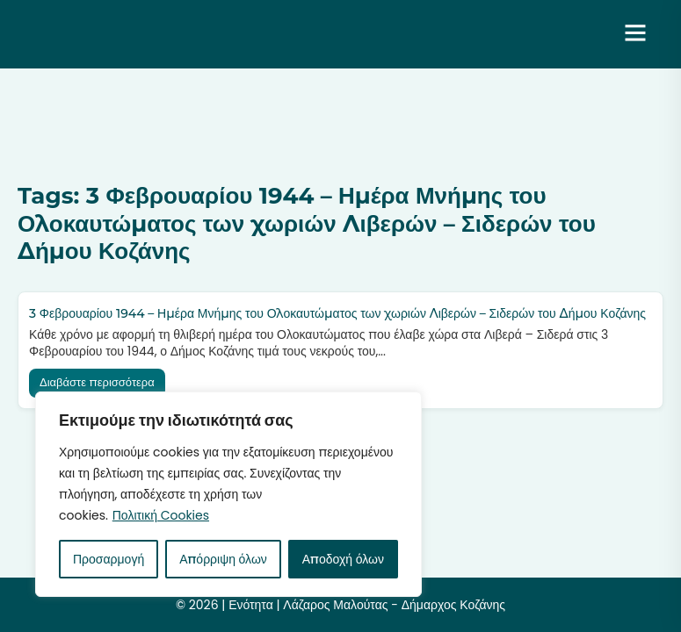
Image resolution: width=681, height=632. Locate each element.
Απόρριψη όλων (223, 559)
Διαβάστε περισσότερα (97, 382)
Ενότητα (250, 605)
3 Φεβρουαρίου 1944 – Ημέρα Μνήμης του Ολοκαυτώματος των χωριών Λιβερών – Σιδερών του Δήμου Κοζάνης (337, 313)
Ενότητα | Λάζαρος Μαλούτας (161, 34)
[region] (228, 494)
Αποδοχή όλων (343, 559)
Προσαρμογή (108, 559)
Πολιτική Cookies (160, 515)
